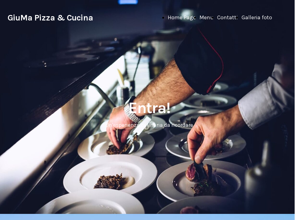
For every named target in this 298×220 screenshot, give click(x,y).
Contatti (227, 17)
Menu (206, 17)
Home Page (182, 17)
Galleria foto (257, 17)
